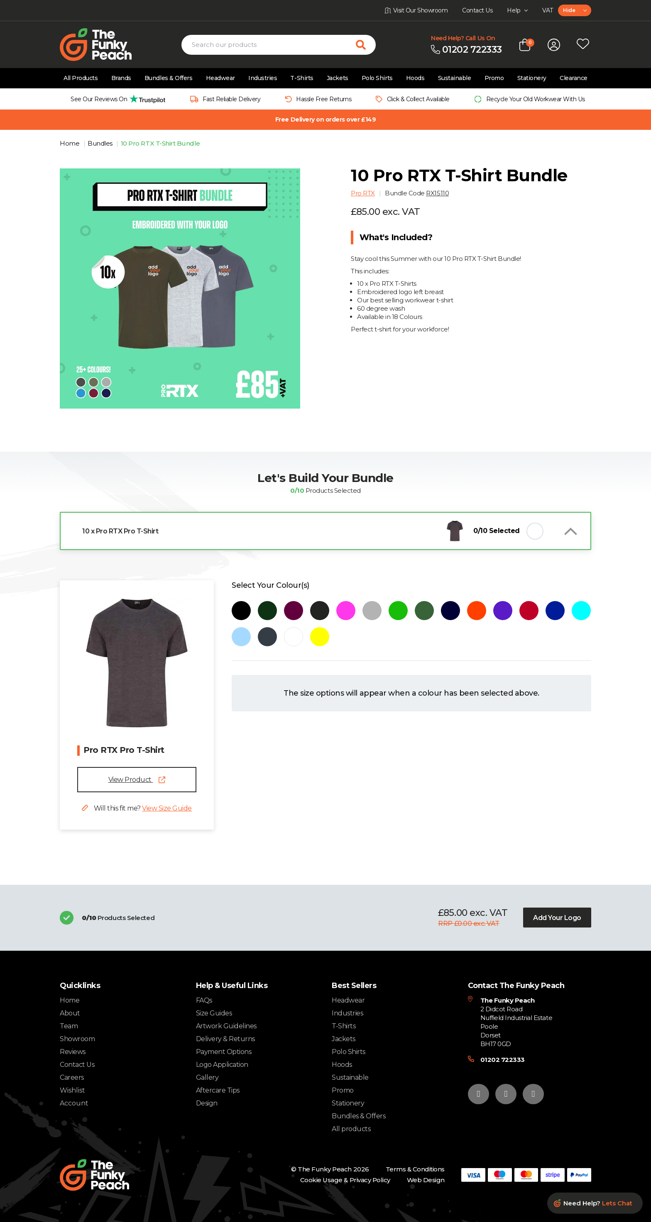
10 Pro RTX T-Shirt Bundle (160, 143)
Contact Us (77, 1065)
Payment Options (224, 1052)
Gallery (207, 1077)
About (70, 1013)
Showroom (77, 1039)
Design (207, 1103)
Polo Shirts (377, 78)
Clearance (573, 78)
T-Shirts (301, 78)
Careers (72, 1077)
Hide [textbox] (569, 10)
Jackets (337, 78)
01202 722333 (502, 1060)
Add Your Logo (557, 918)
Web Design (426, 1180)
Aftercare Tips (218, 1090)
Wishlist (72, 1090)
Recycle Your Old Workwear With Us (535, 99)
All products (351, 1129)
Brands (121, 78)
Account (74, 1103)
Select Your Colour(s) (270, 585)
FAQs (204, 1000)
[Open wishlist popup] (583, 45)
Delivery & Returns (225, 1039)
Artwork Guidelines (226, 1026)
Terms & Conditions (415, 1169)
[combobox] (574, 10)
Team (69, 1026)
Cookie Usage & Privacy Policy (345, 1180)
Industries (262, 78)
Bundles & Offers (168, 78)
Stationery (531, 78)
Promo (494, 78)
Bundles (101, 143)
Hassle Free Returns (323, 99)
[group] (115, 99)
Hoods (415, 78)
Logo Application (222, 1065)
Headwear (220, 78)
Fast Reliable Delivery (231, 99)
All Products (81, 78)
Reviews (73, 1052)
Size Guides (214, 1013)
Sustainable (454, 78)
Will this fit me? (137, 808)
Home (70, 143)
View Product (137, 780)
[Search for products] (366, 45)
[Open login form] (554, 45)
